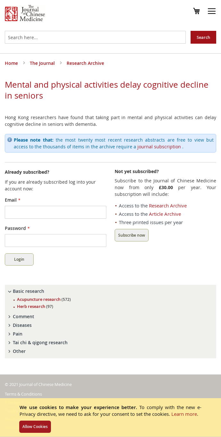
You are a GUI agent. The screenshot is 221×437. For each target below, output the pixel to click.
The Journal (43, 63)
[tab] (110, 291)
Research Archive (85, 63)
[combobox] (95, 37)
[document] (110, 417)
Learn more (184, 414)
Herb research (35, 306)
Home (12, 63)
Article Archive (165, 214)
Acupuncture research (44, 299)
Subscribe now (131, 235)
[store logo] (25, 14)
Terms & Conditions (23, 394)
